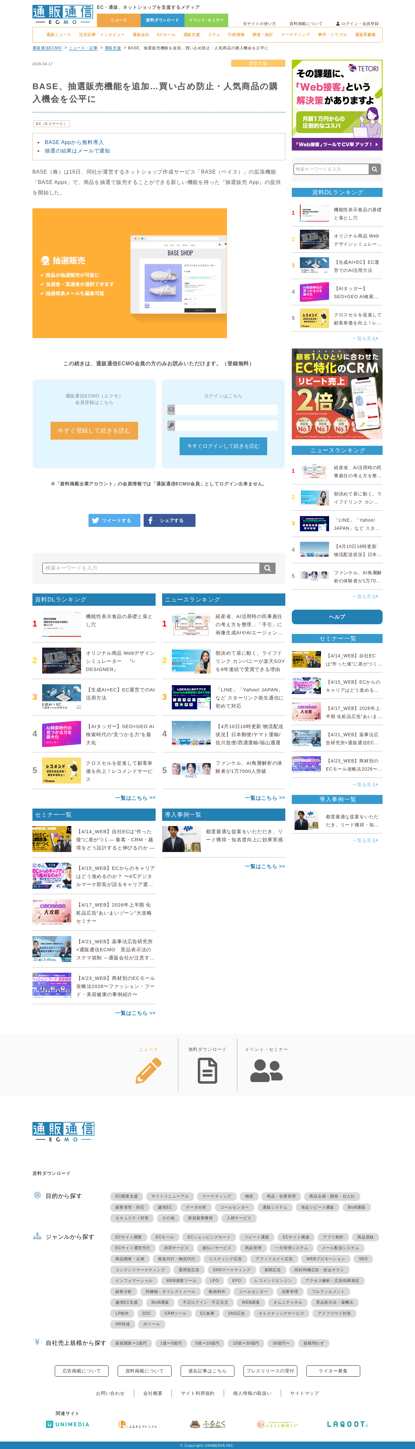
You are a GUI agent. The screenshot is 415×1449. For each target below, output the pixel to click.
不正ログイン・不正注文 (206, 1302)
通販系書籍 (365, 34)
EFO (236, 1280)
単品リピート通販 (317, 1207)
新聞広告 (273, 1270)
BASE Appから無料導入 (74, 142)
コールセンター (234, 1207)
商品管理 (253, 1248)
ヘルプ (337, 617)
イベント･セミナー (206, 20)
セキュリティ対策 (131, 1218)
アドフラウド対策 (334, 1313)
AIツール (151, 1324)
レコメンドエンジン (273, 1280)
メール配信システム (340, 1248)
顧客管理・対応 (130, 1207)
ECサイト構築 (296, 1237)
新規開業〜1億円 (131, 1343)
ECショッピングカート (209, 1237)
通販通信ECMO (47, 48)
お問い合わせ (110, 1393)
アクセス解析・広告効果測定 (332, 1280)
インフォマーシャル (134, 1280)
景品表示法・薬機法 (334, 1302)
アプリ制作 (333, 1237)
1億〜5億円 (171, 1343)
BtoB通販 (357, 1207)
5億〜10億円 (207, 1343)
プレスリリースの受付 (270, 1370)
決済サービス (176, 1248)
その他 (168, 1218)
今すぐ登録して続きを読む (94, 430)
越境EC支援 (126, 1302)
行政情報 (236, 34)
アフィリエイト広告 (274, 1259)
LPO (214, 1280)
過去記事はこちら (207, 1370)
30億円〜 (281, 1343)
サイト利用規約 (198, 1393)
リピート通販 (256, 1237)
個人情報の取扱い (252, 1393)
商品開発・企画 (130, 1259)
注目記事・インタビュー (102, 34)
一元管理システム (291, 1248)
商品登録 (365, 1237)
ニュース (119, 20)
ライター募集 (333, 1370)
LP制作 (122, 1313)
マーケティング (295, 34)
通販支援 (192, 34)
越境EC (165, 1207)
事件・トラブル (332, 34)
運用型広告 (189, 1270)
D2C (147, 1313)
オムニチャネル (287, 1302)
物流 (249, 1196)
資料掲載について (306, 24)
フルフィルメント (328, 1291)
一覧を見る (365, 338)
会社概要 (152, 1393)
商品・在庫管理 (281, 1196)
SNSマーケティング (232, 1270)
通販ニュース (58, 34)
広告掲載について (82, 1370)
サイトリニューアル (170, 1196)
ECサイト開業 (128, 1237)
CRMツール (176, 1313)
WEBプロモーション (325, 1259)
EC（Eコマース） (51, 124)
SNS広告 (236, 1313)
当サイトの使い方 (259, 24)
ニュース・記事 (83, 48)
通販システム (275, 1207)
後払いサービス (216, 1248)
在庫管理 (290, 1291)
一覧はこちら (131, 798)
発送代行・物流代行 (176, 1259)
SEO (363, 1259)
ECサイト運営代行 (132, 1248)
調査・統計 (263, 34)
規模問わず (313, 1343)
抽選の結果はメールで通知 (77, 150)
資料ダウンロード (162, 20)
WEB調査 (251, 1302)
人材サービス (239, 1218)
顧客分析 (123, 1291)
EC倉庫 (207, 1313)
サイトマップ (304, 1393)
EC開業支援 (126, 1196)
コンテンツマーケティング (140, 1270)
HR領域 (122, 1324)
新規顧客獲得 (200, 1218)
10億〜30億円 (246, 1343)
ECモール (166, 34)
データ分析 (196, 1207)
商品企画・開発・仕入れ (332, 1196)
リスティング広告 (225, 1259)
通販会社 (141, 34)
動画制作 (217, 1291)
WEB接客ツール (181, 1280)
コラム (214, 34)
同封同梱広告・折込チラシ (319, 1270)
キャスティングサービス (281, 1313)
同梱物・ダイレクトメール (171, 1291)
